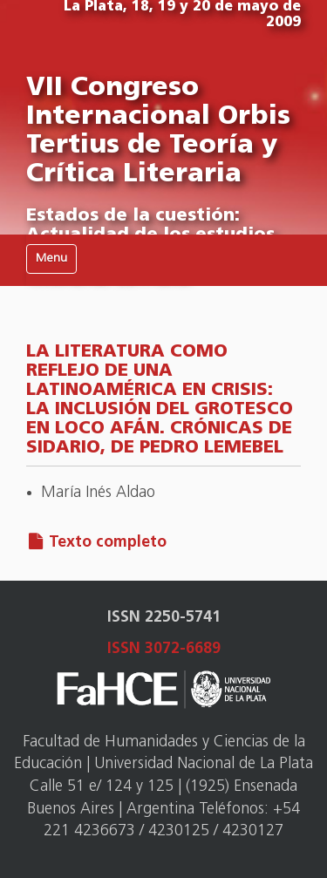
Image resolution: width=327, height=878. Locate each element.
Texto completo (108, 542)
